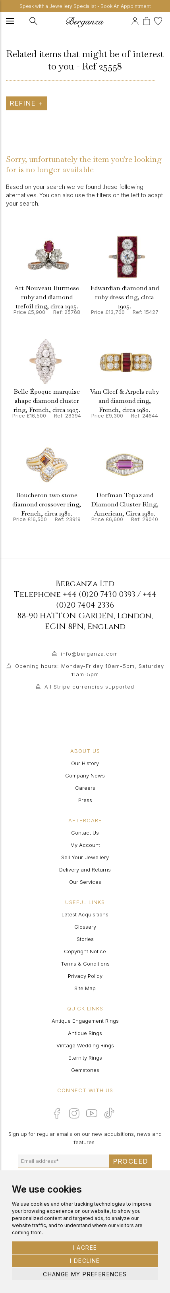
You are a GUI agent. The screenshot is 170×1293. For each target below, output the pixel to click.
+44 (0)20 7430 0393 (99, 594)
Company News (85, 775)
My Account (85, 845)
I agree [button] (85, 1247)
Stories (85, 939)
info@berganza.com (89, 653)
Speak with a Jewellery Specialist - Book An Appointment (85, 6)
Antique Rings (85, 1033)
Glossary (85, 927)
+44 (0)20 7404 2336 (106, 599)
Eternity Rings (85, 1057)
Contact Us (85, 832)
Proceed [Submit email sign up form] (130, 1161)
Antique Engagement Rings (85, 1021)
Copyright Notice (85, 951)
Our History (85, 763)
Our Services (85, 882)
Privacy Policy (85, 976)
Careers (85, 788)
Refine (26, 103)
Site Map (85, 988)
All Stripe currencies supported (89, 686)
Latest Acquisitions (85, 914)
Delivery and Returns (85, 869)
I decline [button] (85, 1260)
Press (85, 800)
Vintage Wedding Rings (85, 1045)
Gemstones (85, 1070)
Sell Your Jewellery (85, 857)
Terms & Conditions (85, 963)
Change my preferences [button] (85, 1274)
